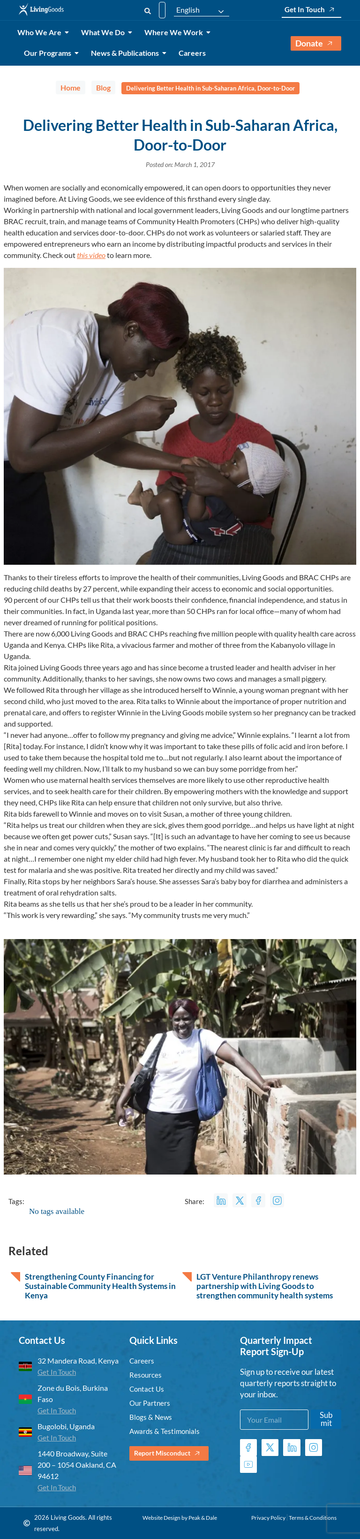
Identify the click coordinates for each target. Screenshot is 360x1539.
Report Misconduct (171, 1453)
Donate (316, 43)
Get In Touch (311, 9)
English (188, 9)
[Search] (147, 10)
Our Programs (49, 52)
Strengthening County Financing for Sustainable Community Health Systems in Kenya (100, 1286)
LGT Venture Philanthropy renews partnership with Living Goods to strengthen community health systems (264, 1286)
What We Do (104, 32)
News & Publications (126, 52)
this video (91, 254)
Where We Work (175, 32)
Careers (192, 52)
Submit (326, 1419)
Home (70, 87)
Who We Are (41, 32)
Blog (103, 87)
